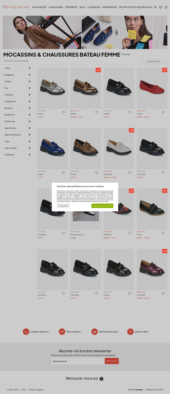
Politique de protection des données (96, 201)
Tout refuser (63, 206)
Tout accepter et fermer (102, 206)
